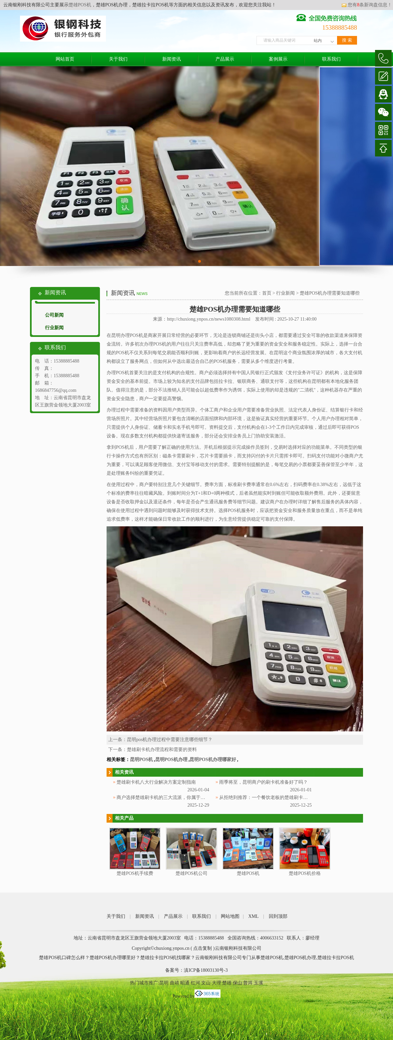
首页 (266, 293)
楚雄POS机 (80, 4)
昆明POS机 (141, 759)
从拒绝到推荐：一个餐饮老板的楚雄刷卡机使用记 (270, 797)
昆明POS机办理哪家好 (213, 759)
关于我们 (118, 59)
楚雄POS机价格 (305, 873)
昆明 (164, 982)
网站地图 (230, 916)
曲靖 (174, 982)
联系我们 (331, 59)
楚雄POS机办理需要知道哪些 (330, 293)
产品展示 (224, 59)
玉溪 (258, 982)
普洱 (247, 982)
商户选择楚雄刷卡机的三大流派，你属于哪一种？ (168, 797)
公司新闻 (54, 315)
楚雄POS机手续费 (135, 873)
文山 (205, 982)
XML (253, 916)
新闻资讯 (171, 59)
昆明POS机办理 (171, 759)
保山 (237, 982)
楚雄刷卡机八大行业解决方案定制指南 (156, 782)
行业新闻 (54, 327)
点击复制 (202, 948)
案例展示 (278, 59)
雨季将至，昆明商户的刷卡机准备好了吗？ (263, 782)
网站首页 (65, 59)
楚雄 (226, 982)
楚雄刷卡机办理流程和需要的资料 (162, 749)
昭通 (185, 982)
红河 (195, 982)
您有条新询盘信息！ (366, 4)
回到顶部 (278, 916)
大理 (216, 982)
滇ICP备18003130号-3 (205, 970)
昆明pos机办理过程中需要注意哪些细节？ (169, 739)
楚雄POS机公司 (191, 873)
